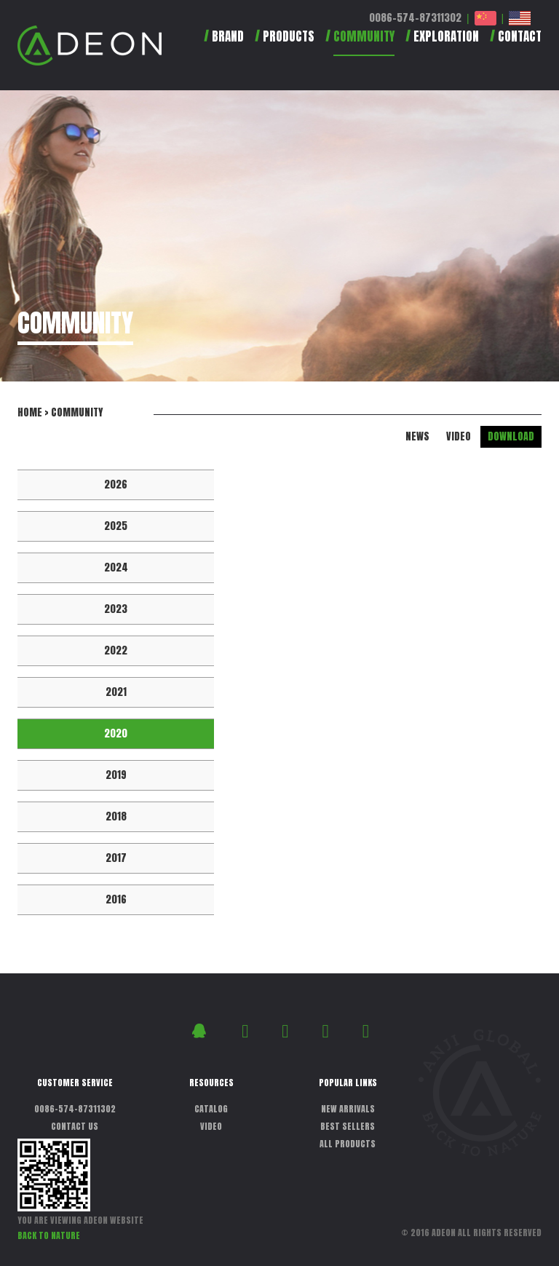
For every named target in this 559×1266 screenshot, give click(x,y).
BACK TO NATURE (48, 1235)
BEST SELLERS (347, 1126)
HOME (29, 412)
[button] (279, 42)
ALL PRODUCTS (348, 1143)
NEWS (417, 436)
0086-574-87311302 (415, 17)
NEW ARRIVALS (348, 1108)
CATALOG (211, 1108)
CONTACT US (74, 1126)
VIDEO (458, 436)
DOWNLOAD (511, 436)
